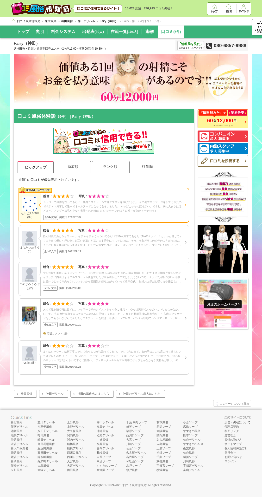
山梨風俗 (189, 448)
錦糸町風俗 (44, 457)
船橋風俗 (73, 444)
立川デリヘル (46, 422)
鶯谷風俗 (16, 452)
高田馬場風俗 (46, 444)
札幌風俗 (102, 452)
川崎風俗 (189, 461)
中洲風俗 (102, 439)
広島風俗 (162, 444)
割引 (40, 31)
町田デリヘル (46, 439)
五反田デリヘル (47, 452)
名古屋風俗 (163, 439)
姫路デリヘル (105, 435)
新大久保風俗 (19, 448)
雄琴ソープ (133, 426)
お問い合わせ (233, 457)
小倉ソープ (190, 422)
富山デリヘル (191, 470)
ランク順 (110, 166)
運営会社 (230, 452)
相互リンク (232, 431)
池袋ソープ (163, 452)
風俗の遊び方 (233, 439)
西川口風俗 (74, 452)
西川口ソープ (134, 435)
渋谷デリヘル (19, 444)
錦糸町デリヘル (47, 461)
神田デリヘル (54, 393)
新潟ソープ (163, 426)
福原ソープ (133, 431)
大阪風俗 (162, 431)
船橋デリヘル (75, 448)
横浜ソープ (190, 457)
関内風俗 (73, 435)
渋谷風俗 (16, 439)
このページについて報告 (232, 404)
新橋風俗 (16, 461)
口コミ (171, 31)
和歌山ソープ (134, 461)
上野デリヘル (75, 426)
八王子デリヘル (47, 431)
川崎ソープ (133, 444)
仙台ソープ (133, 448)
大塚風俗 (43, 465)
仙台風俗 (189, 452)
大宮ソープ (133, 439)
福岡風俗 (102, 444)
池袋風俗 (16, 431)
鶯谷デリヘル (19, 457)
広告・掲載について (237, 422)
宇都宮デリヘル (193, 465)
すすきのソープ (107, 465)
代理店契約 (232, 426)
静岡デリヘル (105, 448)
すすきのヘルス (193, 444)
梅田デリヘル (105, 426)
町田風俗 (43, 435)
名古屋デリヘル (136, 452)
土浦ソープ (163, 448)
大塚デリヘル (46, 470)
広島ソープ (190, 426)
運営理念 (230, 435)
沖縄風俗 (102, 431)
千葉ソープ (163, 457)
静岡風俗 (162, 435)
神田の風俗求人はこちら (93, 393)
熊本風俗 (162, 422)
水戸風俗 (132, 470)
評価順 (147, 166)
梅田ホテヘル (105, 422)
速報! (150, 31)
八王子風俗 (44, 426)
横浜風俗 (162, 470)
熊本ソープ (190, 435)
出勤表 (93, 31)
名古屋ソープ (134, 457)
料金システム (63, 31)
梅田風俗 (73, 470)
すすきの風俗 (191, 431)
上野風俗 (73, 422)
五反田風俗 (44, 448)
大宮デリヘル (75, 465)
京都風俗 (162, 461)
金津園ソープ (105, 470)
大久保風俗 (74, 431)
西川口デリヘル (77, 457)
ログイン (230, 461)
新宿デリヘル (19, 426)
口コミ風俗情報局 (134, 485)
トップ (23, 31)
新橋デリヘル (19, 465)
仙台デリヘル (191, 439)
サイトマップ (233, 444)
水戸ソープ (133, 465)
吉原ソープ (104, 457)
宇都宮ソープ (165, 465)
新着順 (73, 166)
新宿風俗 (16, 422)
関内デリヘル (75, 439)
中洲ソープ (104, 461)
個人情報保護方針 (236, 448)
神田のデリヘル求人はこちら (142, 393)
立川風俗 (16, 470)
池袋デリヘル (19, 435)
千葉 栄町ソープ (136, 422)
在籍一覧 (124, 31)
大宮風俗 (73, 461)
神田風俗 (26, 393)
